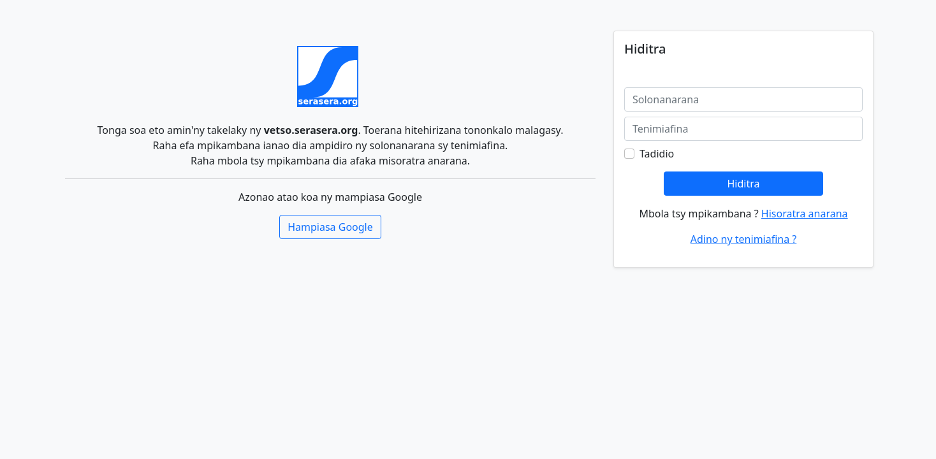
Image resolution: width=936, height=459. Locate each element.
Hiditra (743, 184)
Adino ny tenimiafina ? (744, 239)
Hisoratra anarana (804, 214)
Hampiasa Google (330, 227)
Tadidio (657, 154)
